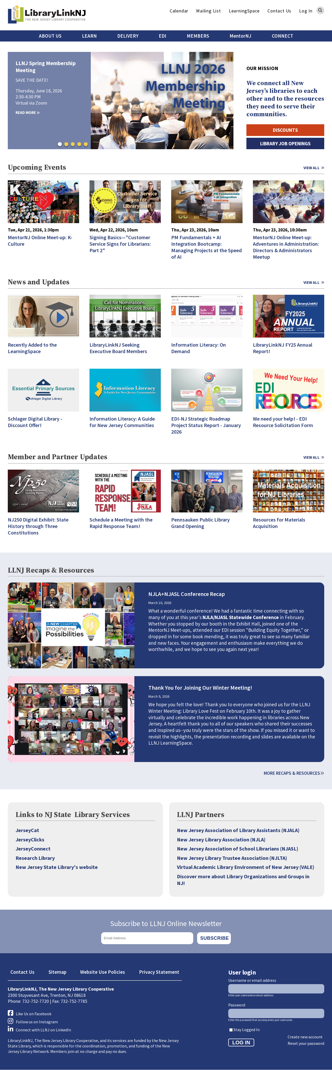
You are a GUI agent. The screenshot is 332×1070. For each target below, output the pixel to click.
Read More (28, 112)
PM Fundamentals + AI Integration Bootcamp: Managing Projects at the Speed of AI (206, 247)
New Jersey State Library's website (57, 867)
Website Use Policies (102, 972)
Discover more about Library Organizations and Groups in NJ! (243, 879)
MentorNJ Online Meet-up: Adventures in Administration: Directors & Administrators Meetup (286, 247)
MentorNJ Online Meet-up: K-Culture (40, 240)
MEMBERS (198, 36)
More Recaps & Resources (294, 773)
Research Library (35, 858)
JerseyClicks (30, 839)
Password (236, 1004)
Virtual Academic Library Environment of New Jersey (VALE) (245, 867)
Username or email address (252, 980)
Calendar (179, 11)
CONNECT (282, 36)
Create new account (305, 1036)
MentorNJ (240, 36)
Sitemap (57, 972)
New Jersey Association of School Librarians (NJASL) (237, 848)
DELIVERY (128, 36)
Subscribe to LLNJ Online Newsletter (166, 923)
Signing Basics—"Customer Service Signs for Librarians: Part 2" (120, 243)
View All (311, 167)
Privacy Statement (159, 972)
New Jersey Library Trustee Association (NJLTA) (232, 858)
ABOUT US (50, 36)
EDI (162, 36)
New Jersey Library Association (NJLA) (221, 839)
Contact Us (279, 11)
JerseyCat (27, 830)
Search (320, 10)
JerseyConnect (33, 848)
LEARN (89, 36)
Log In (306, 11)
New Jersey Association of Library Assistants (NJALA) (238, 830)
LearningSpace (244, 11)
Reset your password (306, 1043)
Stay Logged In (246, 1029)
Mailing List (208, 11)
